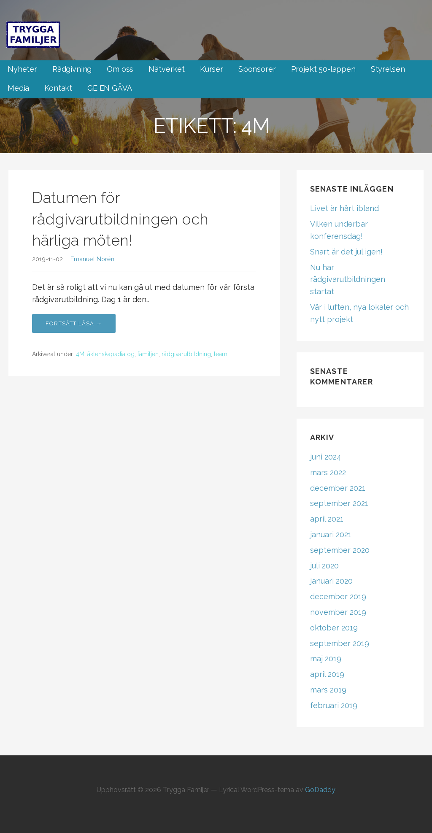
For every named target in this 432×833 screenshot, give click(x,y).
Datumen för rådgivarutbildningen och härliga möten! (120, 219)
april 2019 (327, 674)
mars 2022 (328, 472)
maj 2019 (325, 658)
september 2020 (340, 550)
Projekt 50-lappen (323, 69)
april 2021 (326, 518)
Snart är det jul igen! (346, 251)
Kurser (211, 69)
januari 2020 (331, 580)
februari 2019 (333, 705)
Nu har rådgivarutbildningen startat (347, 279)
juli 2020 (324, 565)
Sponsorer (257, 69)
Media (18, 88)
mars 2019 (328, 689)
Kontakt (58, 88)
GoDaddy (320, 790)
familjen (148, 354)
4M (80, 354)
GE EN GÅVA (109, 88)
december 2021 (337, 488)
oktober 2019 (334, 627)
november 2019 (338, 612)
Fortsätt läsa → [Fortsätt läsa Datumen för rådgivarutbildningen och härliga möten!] (74, 323)
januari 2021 (330, 534)
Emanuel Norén (92, 258)
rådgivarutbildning (186, 354)
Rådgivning (72, 69)
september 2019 (339, 643)
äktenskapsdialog (111, 354)
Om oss (120, 69)
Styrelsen (388, 69)
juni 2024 (325, 456)
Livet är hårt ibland (344, 208)
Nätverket (166, 69)
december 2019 (338, 596)
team (220, 354)
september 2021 (339, 503)
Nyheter (22, 69)
